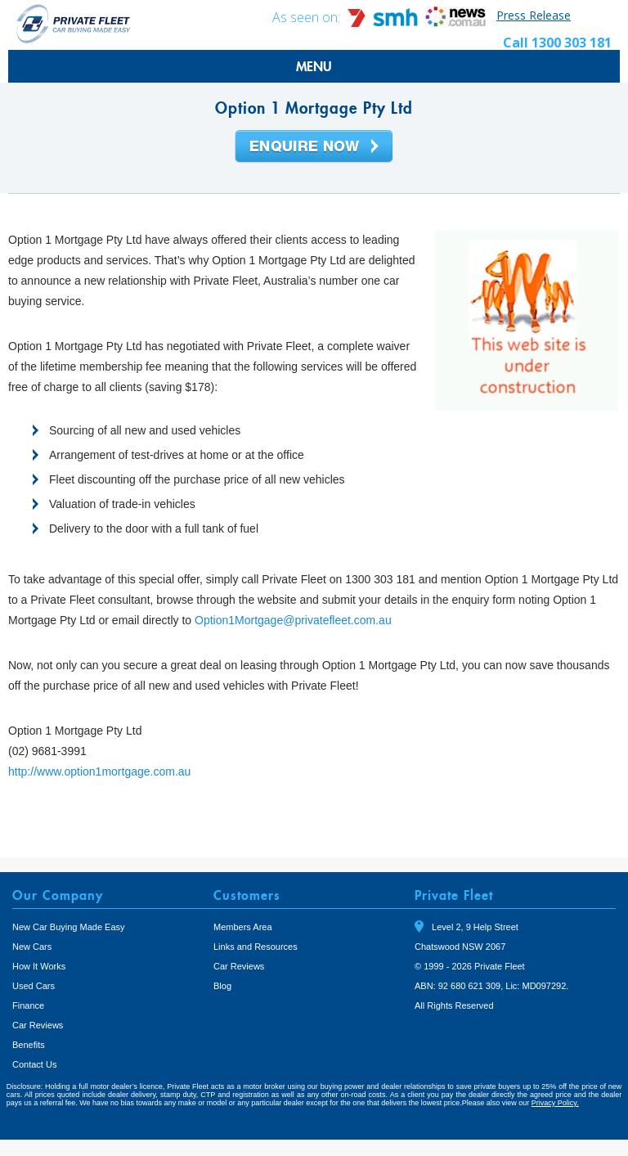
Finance (28, 1005)
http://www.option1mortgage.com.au (99, 771)
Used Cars (33, 986)
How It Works (38, 966)
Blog (222, 986)
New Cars (32, 946)
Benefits (28, 1045)
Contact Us (34, 1064)
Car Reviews (37, 1025)
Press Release (533, 15)
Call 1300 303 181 (557, 43)
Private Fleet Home (73, 23)
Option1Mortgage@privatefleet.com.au (293, 620)
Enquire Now (314, 147)
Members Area (242, 927)
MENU (314, 66)
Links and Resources (255, 946)
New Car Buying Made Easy (68, 927)
